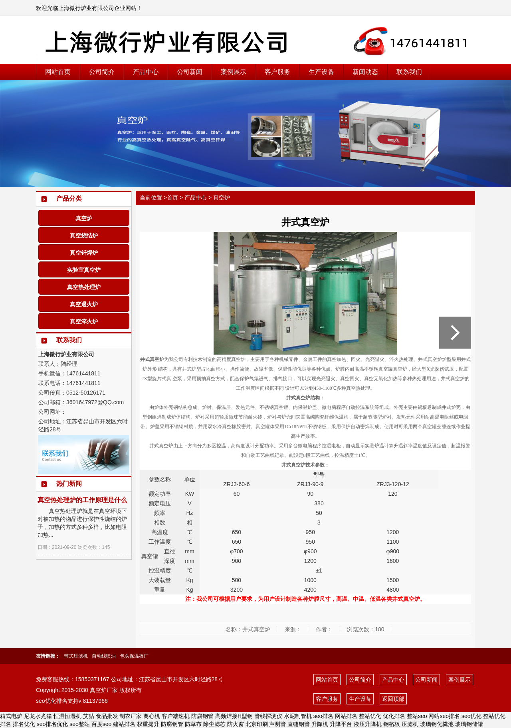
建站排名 (124, 724)
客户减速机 (176, 716)
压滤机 (410, 724)
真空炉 (83, 218)
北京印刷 (257, 724)
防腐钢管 (202, 716)
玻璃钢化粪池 (437, 724)
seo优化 (471, 716)
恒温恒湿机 (67, 716)
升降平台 (341, 724)
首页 (172, 197)
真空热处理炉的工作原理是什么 (82, 500)
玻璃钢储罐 (469, 724)
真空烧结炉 (84, 235)
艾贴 (88, 716)
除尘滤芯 (214, 724)
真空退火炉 (84, 304)
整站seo (417, 716)
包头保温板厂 (134, 656)
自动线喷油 (104, 656)
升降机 (319, 724)
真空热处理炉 (84, 287)
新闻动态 (365, 71)
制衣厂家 (130, 716)
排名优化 (24, 724)
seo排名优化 (52, 724)
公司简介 (102, 71)
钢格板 (391, 724)
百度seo (101, 724)
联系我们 (409, 71)
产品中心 (145, 71)
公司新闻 (189, 71)
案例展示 (233, 71)
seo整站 (79, 724)
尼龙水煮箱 (38, 716)
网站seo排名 (444, 716)
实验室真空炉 (84, 270)
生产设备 (321, 71)
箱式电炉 (11, 716)
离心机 (151, 716)
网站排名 (346, 716)
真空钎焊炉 (84, 252)
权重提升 (148, 724)
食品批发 (107, 716)
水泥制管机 (298, 716)
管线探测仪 (268, 716)
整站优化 (370, 716)
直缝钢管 (298, 724)
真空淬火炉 (84, 321)
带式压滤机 (76, 656)
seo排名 (323, 716)
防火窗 (235, 724)
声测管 (277, 724)
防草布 (193, 724)
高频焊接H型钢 (234, 716)
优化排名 (394, 716)
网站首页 (58, 71)
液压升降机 (368, 724)
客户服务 (277, 71)
